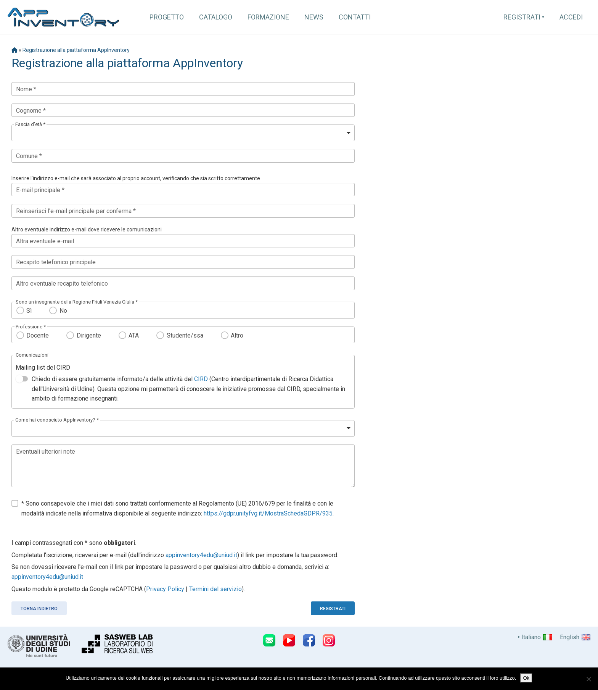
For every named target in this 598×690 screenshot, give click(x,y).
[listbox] (183, 132)
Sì (29, 310)
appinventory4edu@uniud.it (201, 555)
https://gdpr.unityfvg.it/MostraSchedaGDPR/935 (268, 513)
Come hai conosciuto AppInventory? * (57, 419)
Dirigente (89, 335)
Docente (37, 335)
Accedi (571, 17)
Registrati (521, 17)
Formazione (268, 17)
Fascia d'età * (30, 124)
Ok (526, 678)
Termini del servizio (215, 589)
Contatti (355, 17)
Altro (237, 335)
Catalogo (215, 17)
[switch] (22, 378)
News (313, 17)
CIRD (201, 379)
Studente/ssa (185, 335)
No (63, 310)
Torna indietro (39, 608)
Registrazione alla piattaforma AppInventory (76, 50)
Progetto (167, 17)
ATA (134, 335)
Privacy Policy (165, 589)
